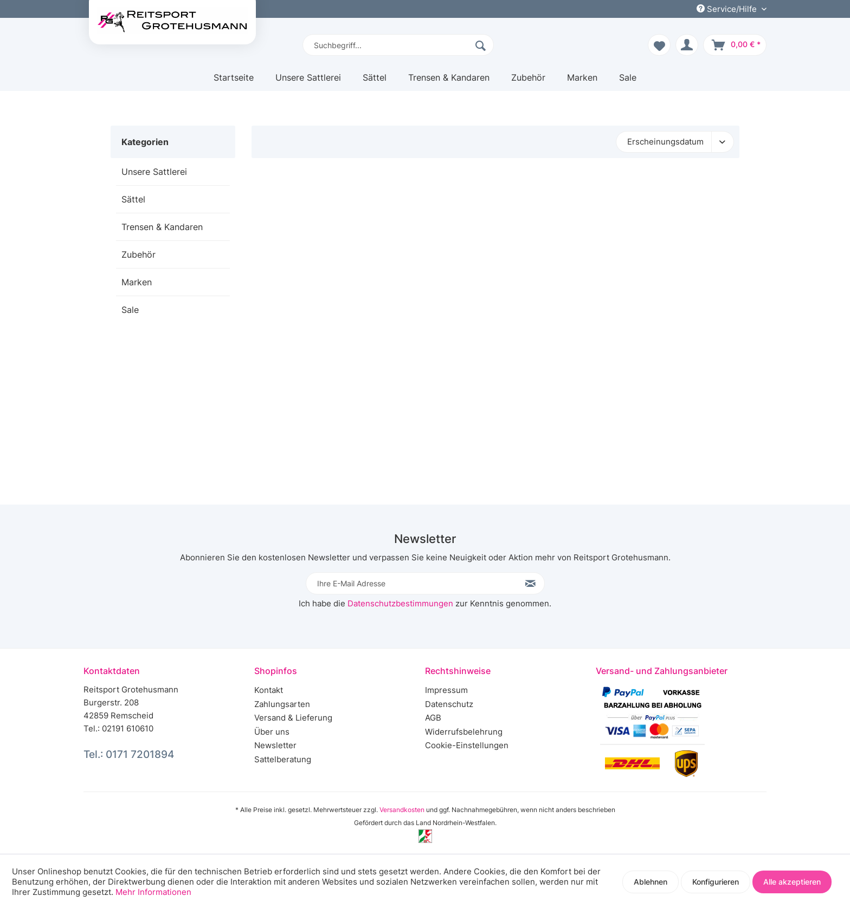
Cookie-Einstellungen (466, 745)
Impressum (446, 690)
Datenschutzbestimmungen (400, 603)
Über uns (271, 732)
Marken (136, 282)
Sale (130, 309)
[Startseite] (233, 81)
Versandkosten (401, 810)
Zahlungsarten (282, 704)
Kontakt (268, 690)
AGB (433, 717)
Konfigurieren (715, 881)
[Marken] (582, 81)
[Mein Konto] (686, 45)
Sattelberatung (282, 759)
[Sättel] (374, 81)
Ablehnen (650, 881)
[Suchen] (482, 45)
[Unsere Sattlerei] (308, 81)
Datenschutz (449, 704)
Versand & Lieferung (293, 717)
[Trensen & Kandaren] (448, 81)
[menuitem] (398, 45)
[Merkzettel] (659, 45)
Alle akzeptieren (792, 881)
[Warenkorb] (735, 45)
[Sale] (627, 81)
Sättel (133, 199)
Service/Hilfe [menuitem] (728, 9)
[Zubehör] (528, 81)
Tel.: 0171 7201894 (128, 754)
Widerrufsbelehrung (464, 732)
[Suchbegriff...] (398, 45)
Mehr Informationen (153, 892)
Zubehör (138, 254)
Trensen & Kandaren (162, 226)
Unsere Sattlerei (154, 171)
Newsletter (275, 745)
